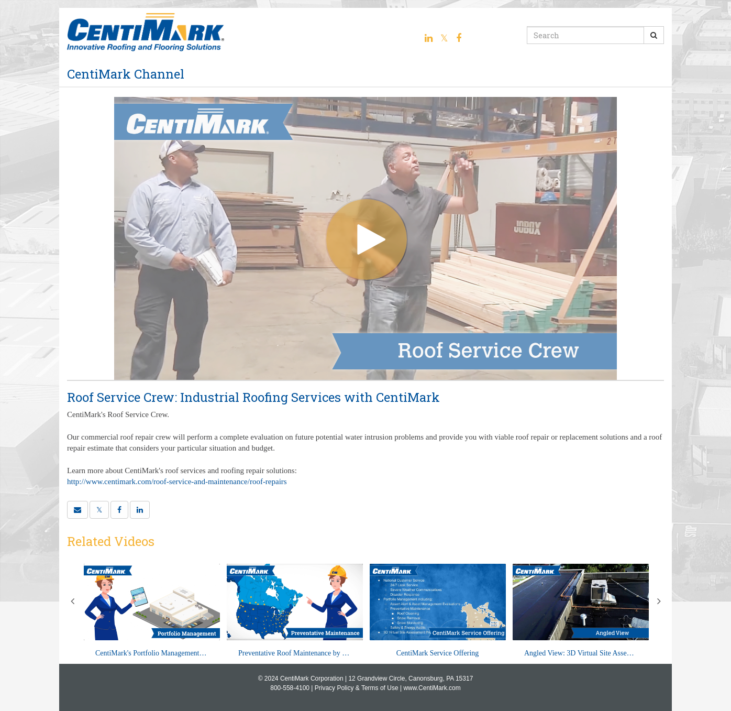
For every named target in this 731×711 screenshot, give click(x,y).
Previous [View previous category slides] (72, 601)
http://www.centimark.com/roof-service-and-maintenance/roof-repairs (177, 481)
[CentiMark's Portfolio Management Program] (152, 611)
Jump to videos (0, 0)
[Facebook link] (458, 38)
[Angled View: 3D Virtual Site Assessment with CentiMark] (581, 611)
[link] (99, 510)
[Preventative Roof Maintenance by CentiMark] (295, 611)
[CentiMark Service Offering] (438, 611)
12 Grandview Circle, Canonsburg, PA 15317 (410, 678)
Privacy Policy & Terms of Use (356, 688)
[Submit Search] (654, 35)
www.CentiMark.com (431, 688)
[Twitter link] (444, 38)
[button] (77, 510)
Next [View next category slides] (659, 601)
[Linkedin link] (429, 38)
